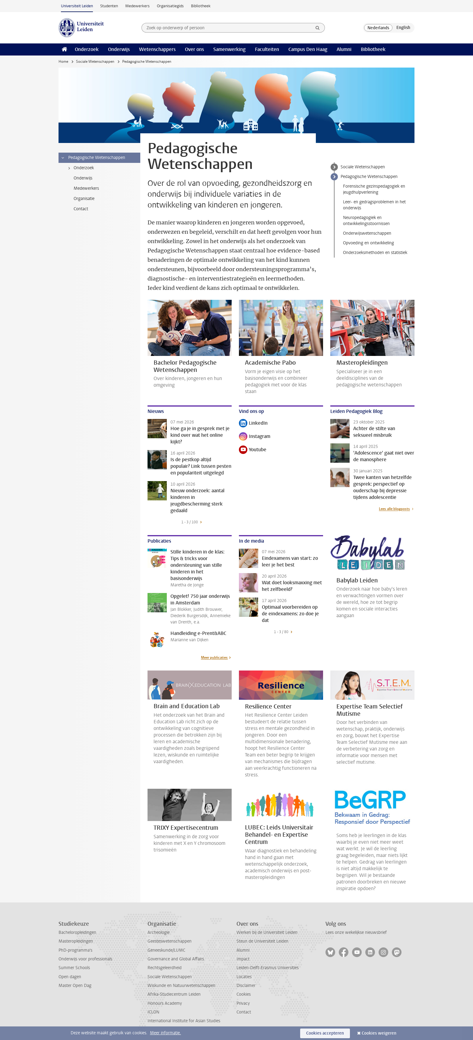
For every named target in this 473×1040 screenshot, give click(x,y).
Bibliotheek (201, 5)
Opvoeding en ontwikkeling (368, 243)
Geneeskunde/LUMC (166, 950)
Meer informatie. (165, 1033)
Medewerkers (137, 5)
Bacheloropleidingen (77, 932)
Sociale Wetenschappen (95, 61)
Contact (244, 1012)
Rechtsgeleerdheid (165, 968)
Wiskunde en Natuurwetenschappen (181, 985)
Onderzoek (87, 49)
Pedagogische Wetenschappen (369, 176)
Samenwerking (229, 49)
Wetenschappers (157, 49)
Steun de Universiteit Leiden (262, 941)
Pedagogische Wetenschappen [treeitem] (93, 158)
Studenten (109, 5)
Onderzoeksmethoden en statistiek (375, 252)
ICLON (153, 1012)
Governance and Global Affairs (176, 959)
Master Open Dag (75, 985)
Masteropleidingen (76, 941)
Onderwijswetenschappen (367, 233)
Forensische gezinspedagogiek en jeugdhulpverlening (374, 189)
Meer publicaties (214, 657)
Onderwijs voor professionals (85, 959)
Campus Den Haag (307, 49)
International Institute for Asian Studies (184, 1021)
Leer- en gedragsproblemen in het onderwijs (374, 205)
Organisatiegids (170, 5)
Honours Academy (165, 1003)
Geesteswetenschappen (170, 941)
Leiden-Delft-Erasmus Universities (268, 968)
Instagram (254, 437)
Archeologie (159, 932)
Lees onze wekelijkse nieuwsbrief (356, 932)
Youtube (252, 450)
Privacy (243, 1003)
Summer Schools (74, 968)
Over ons (194, 49)
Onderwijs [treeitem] (83, 178)
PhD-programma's (75, 950)
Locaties (244, 977)
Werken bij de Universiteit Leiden (267, 932)
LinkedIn (253, 423)
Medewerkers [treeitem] (86, 188)
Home (63, 61)
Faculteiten (267, 49)
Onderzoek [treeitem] (80, 168)
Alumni (344, 49)
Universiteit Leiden (77, 5)
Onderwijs (119, 49)
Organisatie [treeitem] (84, 198)
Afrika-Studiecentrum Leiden (174, 994)
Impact (243, 959)
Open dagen (70, 977)
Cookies (244, 994)
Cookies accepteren (325, 1033)
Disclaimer (246, 985)
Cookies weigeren (379, 1033)
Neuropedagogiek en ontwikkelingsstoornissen (366, 221)
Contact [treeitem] (81, 209)
